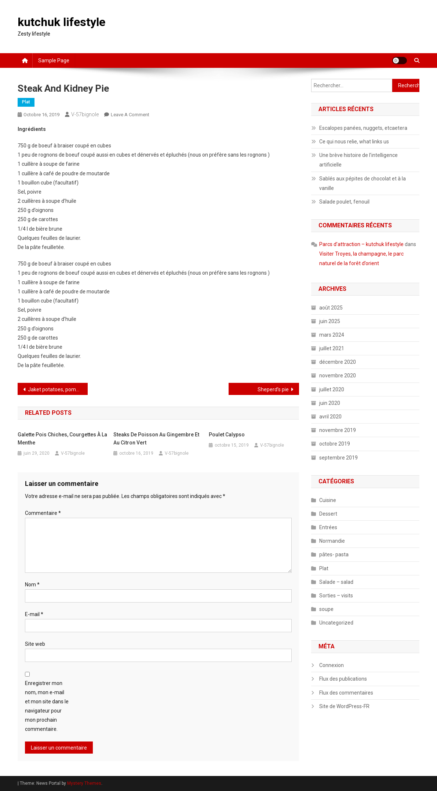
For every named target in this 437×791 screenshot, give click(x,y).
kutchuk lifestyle (61, 22)
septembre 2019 (338, 458)
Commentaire (43, 513)
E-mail (34, 614)
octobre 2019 (334, 444)
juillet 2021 (331, 348)
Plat (26, 102)
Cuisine (327, 500)
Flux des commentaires (346, 693)
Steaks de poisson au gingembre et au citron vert (156, 439)
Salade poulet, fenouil (344, 202)
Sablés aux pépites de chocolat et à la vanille (362, 183)
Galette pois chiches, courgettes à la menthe (62, 439)
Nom (32, 584)
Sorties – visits (336, 595)
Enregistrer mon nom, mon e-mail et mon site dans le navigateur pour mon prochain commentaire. (47, 706)
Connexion (331, 665)
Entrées (328, 527)
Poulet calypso (227, 434)
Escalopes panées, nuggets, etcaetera (363, 128)
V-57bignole (85, 114)
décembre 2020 (337, 362)
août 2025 (331, 308)
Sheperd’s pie (273, 389)
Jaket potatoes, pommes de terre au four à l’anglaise (58, 389)
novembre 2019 (337, 430)
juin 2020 (329, 403)
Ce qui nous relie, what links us (354, 141)
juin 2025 (329, 321)
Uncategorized (336, 623)
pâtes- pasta (334, 554)
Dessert (328, 514)
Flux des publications (343, 679)
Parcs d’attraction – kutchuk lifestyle (361, 244)
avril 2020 (330, 417)
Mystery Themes (84, 783)
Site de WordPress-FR (344, 706)
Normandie (332, 541)
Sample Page (53, 60)
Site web (35, 644)
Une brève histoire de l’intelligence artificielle (358, 160)
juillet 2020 (331, 389)
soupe (326, 609)
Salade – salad (336, 582)
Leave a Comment (130, 114)
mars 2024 (331, 335)
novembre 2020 (337, 375)
